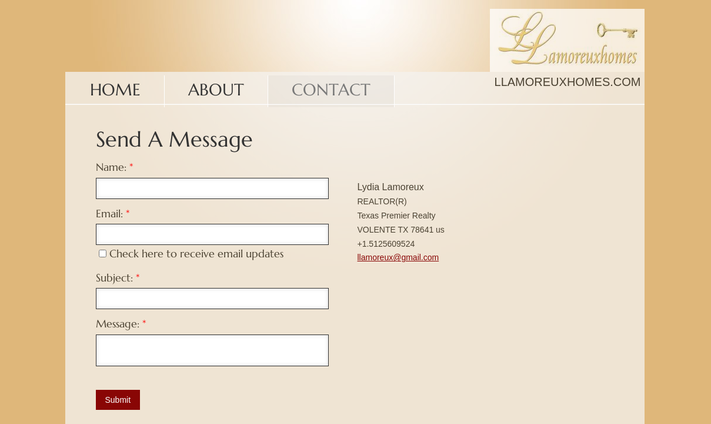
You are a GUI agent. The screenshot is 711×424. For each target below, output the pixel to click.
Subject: (117, 277)
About (216, 90)
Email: (112, 213)
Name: (114, 167)
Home (115, 90)
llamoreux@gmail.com (398, 257)
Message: (121, 323)
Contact (331, 90)
